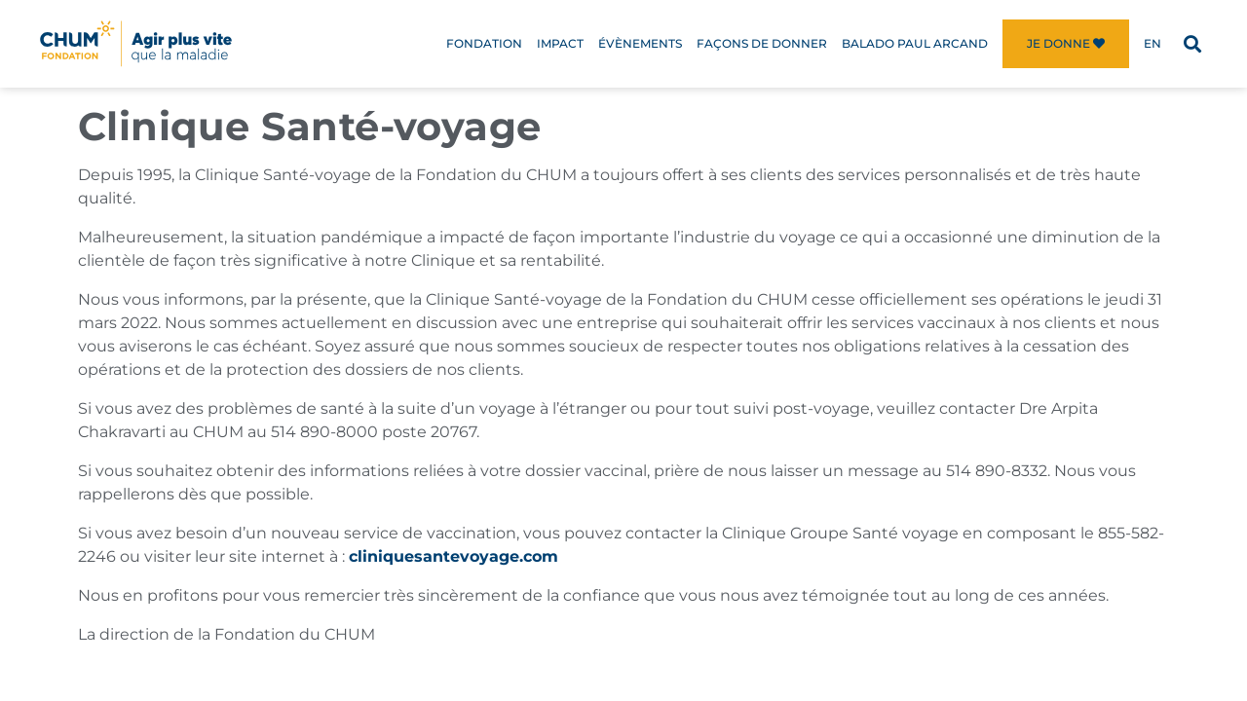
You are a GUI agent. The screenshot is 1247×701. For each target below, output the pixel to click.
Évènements (640, 43)
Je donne (1066, 43)
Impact (560, 43)
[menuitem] (1152, 43)
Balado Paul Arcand (915, 43)
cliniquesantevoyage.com (453, 556)
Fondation (484, 43)
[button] (1192, 44)
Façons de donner (762, 43)
